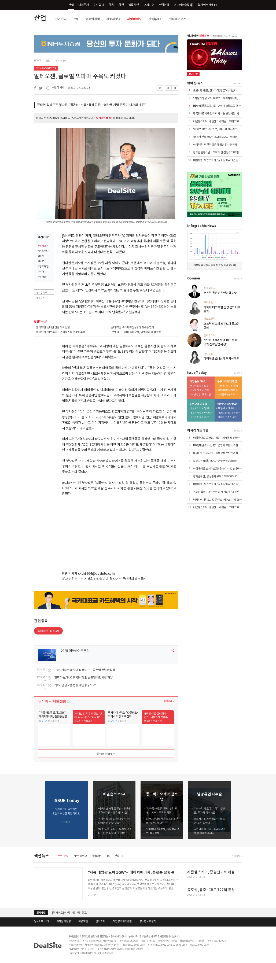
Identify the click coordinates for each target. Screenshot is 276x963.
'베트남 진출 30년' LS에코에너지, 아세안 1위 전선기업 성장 (225, 137)
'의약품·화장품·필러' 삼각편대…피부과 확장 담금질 (229, 386)
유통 (76, 19)
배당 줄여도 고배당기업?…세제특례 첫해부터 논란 (220, 438)
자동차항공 (113, 19)
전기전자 (61, 19)
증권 (121, 5)
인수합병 (99, 5)
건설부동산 (155, 19)
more (46, 321)
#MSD (41, 261)
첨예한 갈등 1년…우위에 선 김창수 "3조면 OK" (218, 152)
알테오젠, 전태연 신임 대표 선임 (53, 327)
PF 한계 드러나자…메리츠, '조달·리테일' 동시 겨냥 (229, 408)
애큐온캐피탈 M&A (227, 404)
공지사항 (41, 912)
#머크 (41, 256)
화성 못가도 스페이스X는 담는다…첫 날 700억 (218, 468)
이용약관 (83, 921)
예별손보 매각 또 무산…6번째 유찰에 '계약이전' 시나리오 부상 (201, 386)
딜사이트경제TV (209, 5)
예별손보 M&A (197, 381)
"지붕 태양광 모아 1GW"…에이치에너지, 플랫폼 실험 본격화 (226, 98)
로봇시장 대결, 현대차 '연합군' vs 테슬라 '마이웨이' (220, 90)
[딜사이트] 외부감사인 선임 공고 (69, 912)
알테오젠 (48, 631)
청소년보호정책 (147, 921)
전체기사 (235, 855)
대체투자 (83, 5)
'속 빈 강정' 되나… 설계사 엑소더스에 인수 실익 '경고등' (201, 394)
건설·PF (119, 856)
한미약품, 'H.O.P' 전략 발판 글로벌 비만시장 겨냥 (83, 677)
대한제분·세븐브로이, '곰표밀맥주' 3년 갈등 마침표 (220, 160)
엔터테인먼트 (178, 19)
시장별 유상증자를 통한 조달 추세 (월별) (214, 265)
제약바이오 (134, 19)
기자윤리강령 (64, 921)
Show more (106, 754)
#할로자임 (43, 266)
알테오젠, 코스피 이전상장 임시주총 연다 (132, 327)
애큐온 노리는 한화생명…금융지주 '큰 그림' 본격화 (229, 413)
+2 (172, 651)
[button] (238, 810)
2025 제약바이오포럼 (46, 68)
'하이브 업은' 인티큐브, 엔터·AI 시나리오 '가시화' (219, 129)
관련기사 (38, 321)
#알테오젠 (43, 246)
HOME (37, 60)
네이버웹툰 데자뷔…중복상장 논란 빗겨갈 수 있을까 (220, 453)
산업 (71, 5)
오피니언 (148, 5)
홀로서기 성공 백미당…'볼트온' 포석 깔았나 (201, 413)
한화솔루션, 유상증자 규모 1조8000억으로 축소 (218, 476)
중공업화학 (92, 19)
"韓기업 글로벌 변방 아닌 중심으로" (75, 685)
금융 (111, 5)
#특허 (41, 272)
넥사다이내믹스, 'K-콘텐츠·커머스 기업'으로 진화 (219, 499)
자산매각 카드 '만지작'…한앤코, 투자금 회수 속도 (201, 408)
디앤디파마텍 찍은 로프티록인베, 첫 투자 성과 (229, 390)
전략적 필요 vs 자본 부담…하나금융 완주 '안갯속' (201, 390)
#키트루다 (43, 251)
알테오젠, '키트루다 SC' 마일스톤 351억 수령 (60, 332)
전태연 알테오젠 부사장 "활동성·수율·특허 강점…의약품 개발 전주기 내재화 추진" (91, 105)
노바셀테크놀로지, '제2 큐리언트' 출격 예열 (229, 394)
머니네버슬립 (183, 5)
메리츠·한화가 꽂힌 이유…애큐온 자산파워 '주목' (229, 417)
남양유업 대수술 (198, 404)
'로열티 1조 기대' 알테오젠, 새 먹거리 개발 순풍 (136, 332)
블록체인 (133, 5)
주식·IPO (63, 856)
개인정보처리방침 (122, 921)
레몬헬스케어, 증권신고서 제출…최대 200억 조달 (219, 121)
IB (108, 856)
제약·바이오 (80, 856)
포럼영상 (164, 5)
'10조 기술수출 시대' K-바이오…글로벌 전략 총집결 (84, 670)
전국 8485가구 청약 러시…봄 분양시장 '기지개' (218, 113)
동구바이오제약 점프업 (228, 381)
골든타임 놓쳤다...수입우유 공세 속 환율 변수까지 (201, 417)
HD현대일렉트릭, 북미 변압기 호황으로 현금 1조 (219, 106)
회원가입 (168, 700)
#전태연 (42, 277)
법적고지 (100, 921)
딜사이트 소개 (41, 921)
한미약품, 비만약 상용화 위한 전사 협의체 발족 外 (219, 144)
